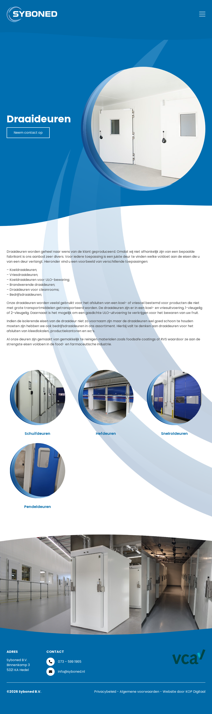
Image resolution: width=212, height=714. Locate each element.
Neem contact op (28, 132)
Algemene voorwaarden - (141, 691)
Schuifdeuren (37, 433)
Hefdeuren (106, 433)
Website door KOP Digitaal (184, 691)
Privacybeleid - (107, 691)
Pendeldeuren (37, 506)
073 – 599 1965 (69, 661)
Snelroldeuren (174, 433)
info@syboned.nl (71, 671)
